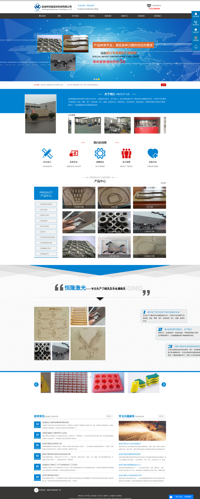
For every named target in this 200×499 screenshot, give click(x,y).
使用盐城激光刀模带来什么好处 (54, 433)
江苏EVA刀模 (149, 231)
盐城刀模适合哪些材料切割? (130, 454)
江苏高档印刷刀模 (46, 243)
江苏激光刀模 (79, 207)
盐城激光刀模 (51, 85)
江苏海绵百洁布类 (46, 204)
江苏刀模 (114, 207)
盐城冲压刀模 (59, 85)
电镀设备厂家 (56, 490)
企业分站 (69, 85)
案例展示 (108, 16)
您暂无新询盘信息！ (93, 85)
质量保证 (100, 162)
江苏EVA (43, 232)
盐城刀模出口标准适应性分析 (130, 475)
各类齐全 (74, 162)
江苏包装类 (43, 221)
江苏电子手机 (44, 215)
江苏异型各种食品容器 (47, 237)
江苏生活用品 (44, 226)
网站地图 (76, 85)
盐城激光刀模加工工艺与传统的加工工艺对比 (60, 465)
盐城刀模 (43, 85)
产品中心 (91, 16)
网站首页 (42, 16)
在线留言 (141, 16)
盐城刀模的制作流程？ (51, 475)
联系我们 (157, 16)
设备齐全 (153, 162)
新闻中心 (124, 16)
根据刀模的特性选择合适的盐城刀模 (56, 454)
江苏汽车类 (43, 210)
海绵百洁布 (145, 152)
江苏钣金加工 (44, 254)
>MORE (163, 183)
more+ (109, 416)
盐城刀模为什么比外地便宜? (130, 444)
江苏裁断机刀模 (45, 248)
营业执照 (93, 496)
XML (85, 85)
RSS (81, 85)
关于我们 (75, 16)
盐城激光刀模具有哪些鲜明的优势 (55, 422)
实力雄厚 (126, 162)
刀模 (59, 16)
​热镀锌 (49, 490)
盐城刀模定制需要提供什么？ (130, 465)
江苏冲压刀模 (79, 256)
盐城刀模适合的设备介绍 (52, 443)
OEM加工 (47, 162)
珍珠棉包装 (72, 152)
